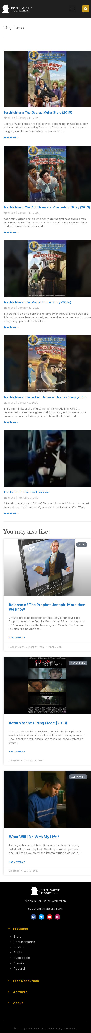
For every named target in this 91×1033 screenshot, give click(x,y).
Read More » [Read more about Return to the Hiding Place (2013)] (17, 751)
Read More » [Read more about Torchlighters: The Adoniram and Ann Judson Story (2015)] (11, 232)
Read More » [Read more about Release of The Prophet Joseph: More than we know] (17, 638)
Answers (20, 992)
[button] (72, 8)
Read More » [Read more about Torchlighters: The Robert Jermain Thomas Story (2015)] (11, 422)
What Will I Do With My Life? (34, 837)
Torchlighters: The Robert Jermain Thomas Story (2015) (45, 397)
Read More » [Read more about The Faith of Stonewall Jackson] (11, 513)
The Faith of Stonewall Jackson (27, 492)
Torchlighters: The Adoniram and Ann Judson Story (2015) (47, 207)
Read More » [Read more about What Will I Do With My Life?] (17, 862)
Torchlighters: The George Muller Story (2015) (38, 112)
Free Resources (26, 981)
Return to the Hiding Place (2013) (38, 723)
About (18, 1003)
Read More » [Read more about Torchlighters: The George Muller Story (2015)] (11, 137)
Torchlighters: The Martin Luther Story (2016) (37, 302)
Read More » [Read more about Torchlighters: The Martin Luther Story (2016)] (11, 327)
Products (20, 929)
